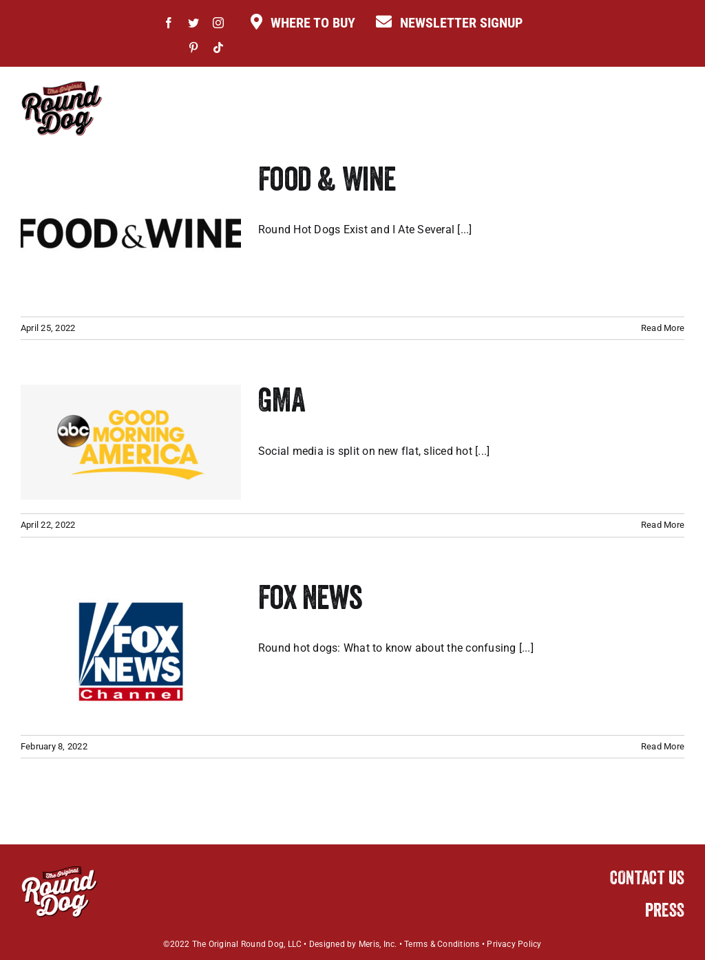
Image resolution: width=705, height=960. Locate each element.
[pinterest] (193, 47)
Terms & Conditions (441, 944)
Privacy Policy (514, 944)
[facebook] (168, 22)
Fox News (310, 601)
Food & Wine (326, 183)
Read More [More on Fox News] (662, 746)
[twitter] (193, 22)
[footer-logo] (59, 870)
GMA (281, 403)
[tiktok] (218, 47)
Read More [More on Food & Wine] (662, 328)
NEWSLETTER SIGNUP (461, 22)
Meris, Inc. (378, 944)
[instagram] (218, 22)
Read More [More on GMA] (662, 525)
